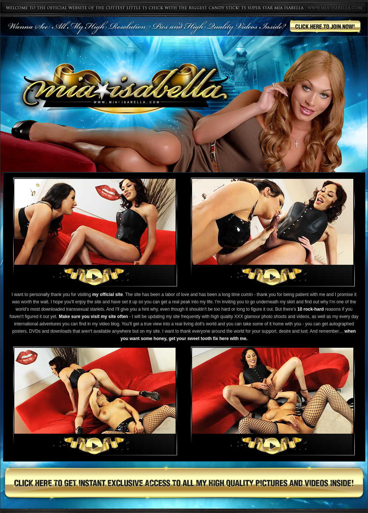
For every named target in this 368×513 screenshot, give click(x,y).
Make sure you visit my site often (93, 316)
